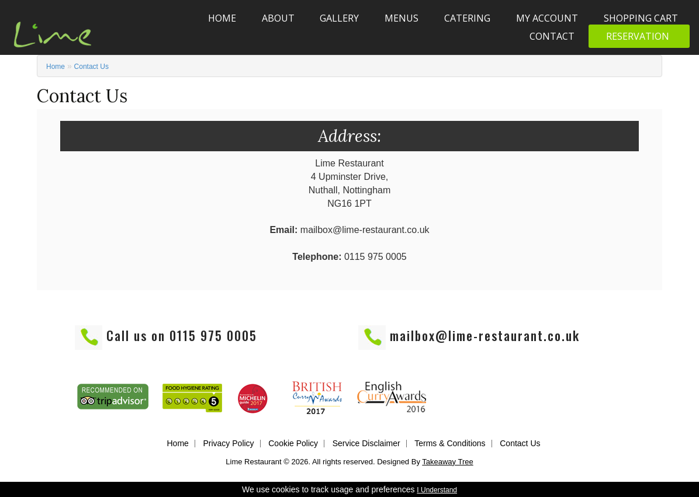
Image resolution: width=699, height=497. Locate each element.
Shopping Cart (641, 18)
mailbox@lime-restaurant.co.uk (485, 335)
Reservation (637, 36)
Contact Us (91, 66)
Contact (552, 36)
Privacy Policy (228, 443)
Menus (401, 18)
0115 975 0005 (213, 335)
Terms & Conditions (449, 443)
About (278, 18)
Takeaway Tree (447, 461)
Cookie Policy (293, 443)
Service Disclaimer (366, 443)
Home (222, 18)
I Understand (437, 490)
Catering (467, 18)
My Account (547, 18)
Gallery (339, 18)
